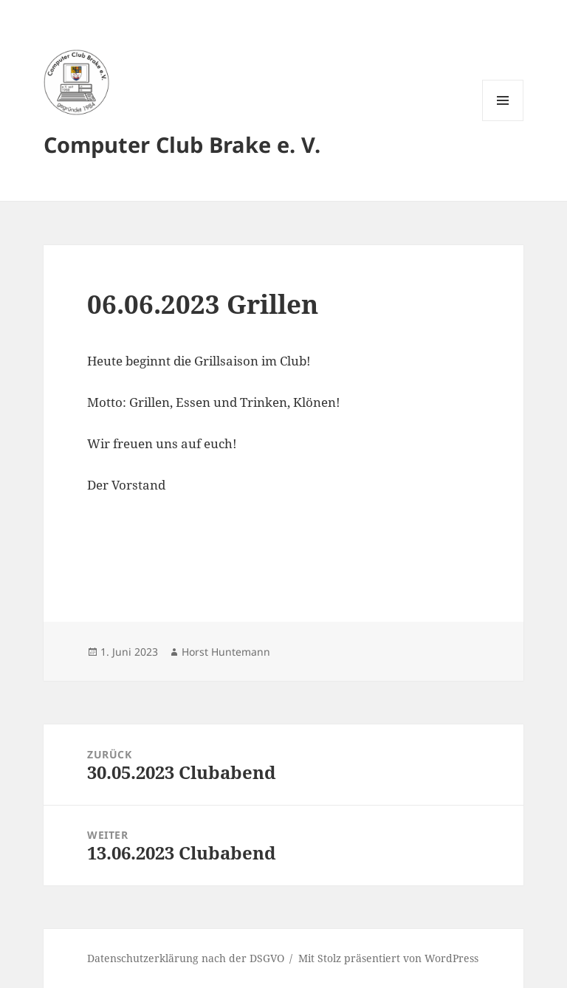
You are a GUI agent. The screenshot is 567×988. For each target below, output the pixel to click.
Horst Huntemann (226, 652)
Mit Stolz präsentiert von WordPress (388, 958)
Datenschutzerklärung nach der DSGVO (185, 958)
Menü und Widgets (503, 120)
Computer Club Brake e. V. (182, 144)
